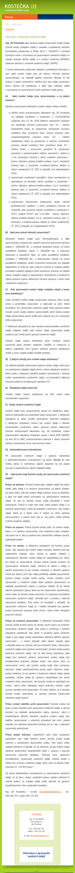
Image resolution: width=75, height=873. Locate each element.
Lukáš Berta (54, 868)
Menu (9, 17)
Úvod (7, 24)
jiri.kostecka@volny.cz (50, 792)
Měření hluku (17, 24)
